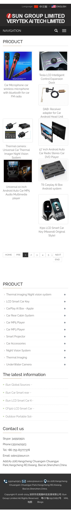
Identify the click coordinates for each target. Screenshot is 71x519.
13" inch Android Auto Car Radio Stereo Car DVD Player (52, 153)
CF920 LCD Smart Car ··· (19, 408)
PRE (18, 254)
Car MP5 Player (15, 322)
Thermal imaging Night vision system (28, 294)
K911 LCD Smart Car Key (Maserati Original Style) (52, 231)
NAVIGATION (12, 31)
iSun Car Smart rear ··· (18, 392)
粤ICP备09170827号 (51, 498)
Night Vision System (18, 350)
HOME (8, 254)
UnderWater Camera (19, 364)
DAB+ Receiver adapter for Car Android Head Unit (52, 113)
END (57, 259)
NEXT (58, 254)
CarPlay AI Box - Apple (20, 308)
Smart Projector (15, 336)
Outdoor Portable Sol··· (19, 416)
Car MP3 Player (15, 329)
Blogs (40, 502)
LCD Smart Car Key (18, 301)
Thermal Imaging (16, 357)
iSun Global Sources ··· (18, 384)
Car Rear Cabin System (20, 315)
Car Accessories (16, 343)
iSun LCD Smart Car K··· (19, 400)
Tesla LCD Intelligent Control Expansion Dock (51, 79)
